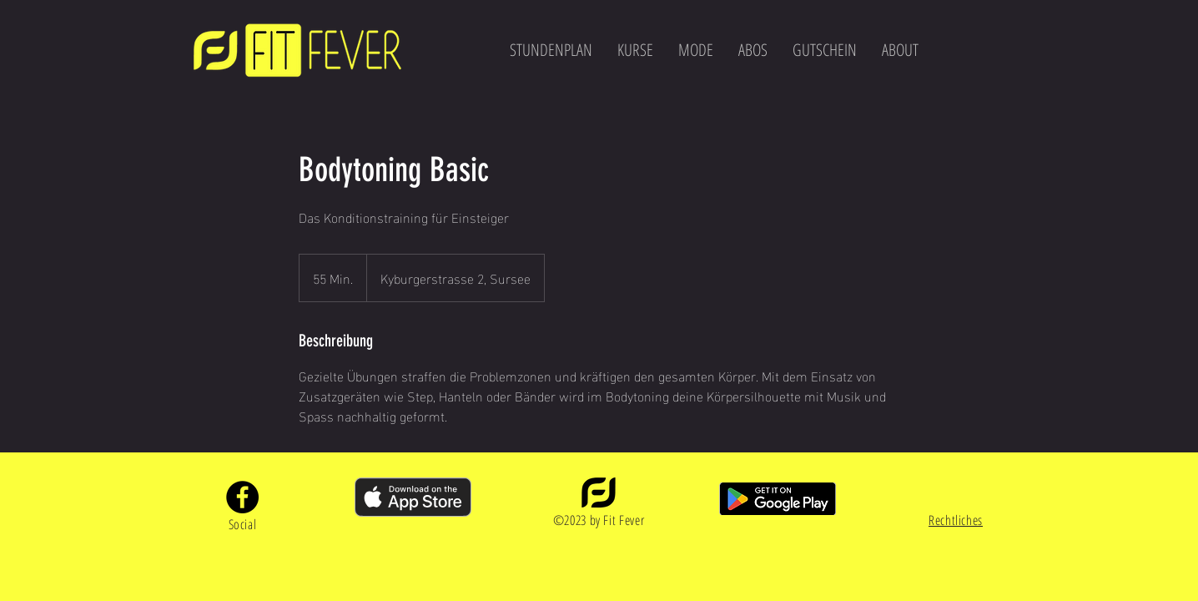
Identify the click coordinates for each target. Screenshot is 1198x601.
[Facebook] (242, 497)
